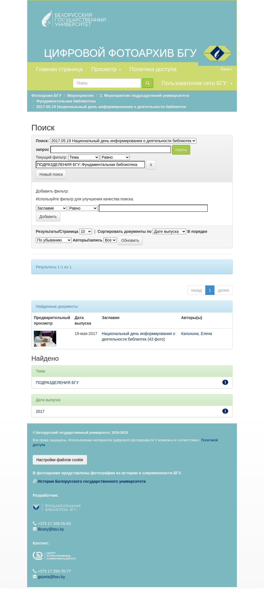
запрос (42, 149)
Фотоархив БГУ (46, 95)
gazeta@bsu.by (51, 577)
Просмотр (106, 69)
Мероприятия (80, 95)
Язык (226, 69)
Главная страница (59, 69)
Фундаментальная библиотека (66, 101)
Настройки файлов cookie (59, 460)
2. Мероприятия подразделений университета (144, 95)
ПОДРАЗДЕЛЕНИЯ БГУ (57, 382)
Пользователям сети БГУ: (197, 83)
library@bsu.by (51, 529)
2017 (40, 411)
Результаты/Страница (57, 231)
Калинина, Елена (196, 333)
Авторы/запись (87, 240)
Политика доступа (152, 69)
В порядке (197, 231)
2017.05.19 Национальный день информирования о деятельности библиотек (111, 106)
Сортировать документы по (125, 231)
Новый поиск (51, 174)
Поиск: (42, 141)
